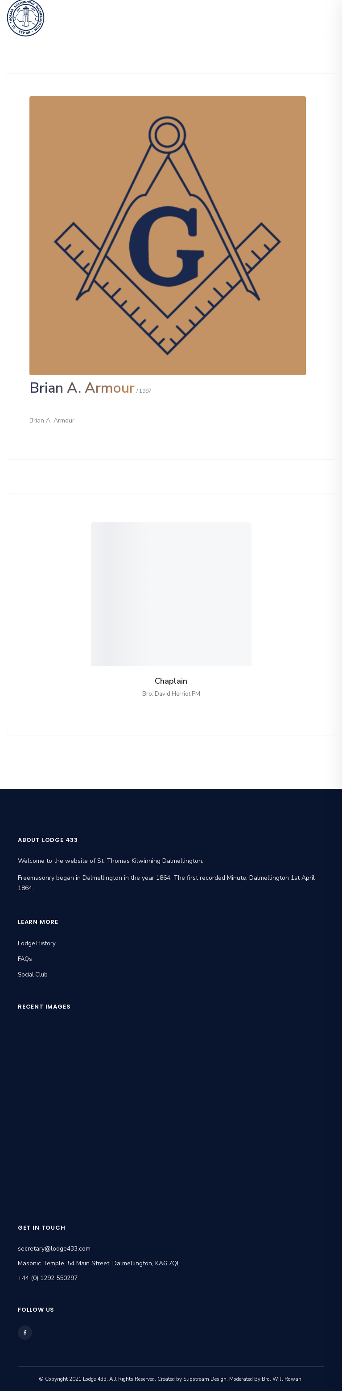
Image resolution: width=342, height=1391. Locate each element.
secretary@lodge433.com (54, 1248)
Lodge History (37, 944)
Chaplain (171, 681)
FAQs (25, 959)
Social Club (33, 975)
